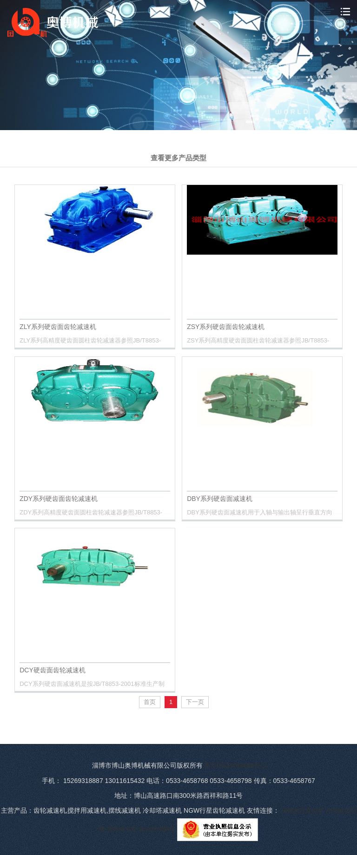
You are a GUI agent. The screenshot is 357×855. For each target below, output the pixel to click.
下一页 (195, 701)
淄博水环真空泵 (302, 810)
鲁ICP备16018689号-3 (235, 765)
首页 (150, 701)
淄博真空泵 (122, 829)
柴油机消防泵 (157, 829)
